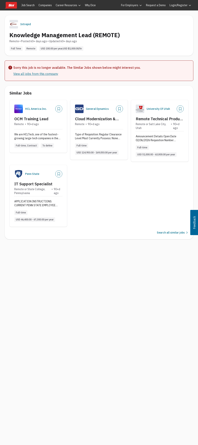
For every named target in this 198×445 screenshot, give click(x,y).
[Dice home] (11, 5)
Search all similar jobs (173, 232)
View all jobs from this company (35, 74)
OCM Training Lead (31, 118)
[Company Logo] (18, 109)
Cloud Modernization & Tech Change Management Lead (99, 119)
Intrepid (25, 24)
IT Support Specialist (33, 183)
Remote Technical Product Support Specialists (159, 119)
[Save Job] (58, 108)
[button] (194, 222)
